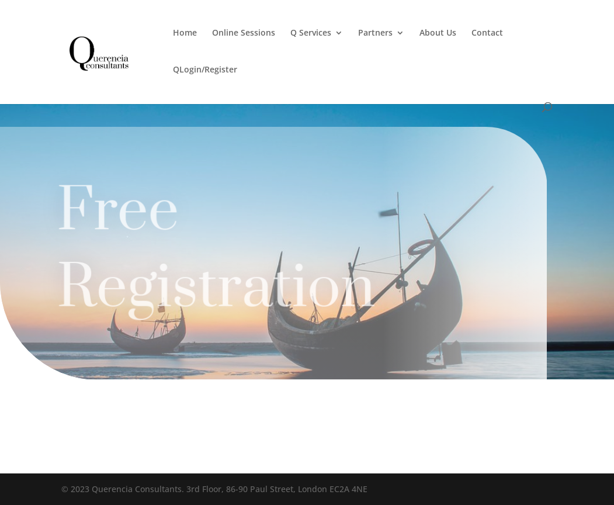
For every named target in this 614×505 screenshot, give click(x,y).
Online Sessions (243, 33)
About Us (437, 33)
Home (185, 33)
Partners (375, 33)
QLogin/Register (205, 70)
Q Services (310, 33)
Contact (487, 33)
